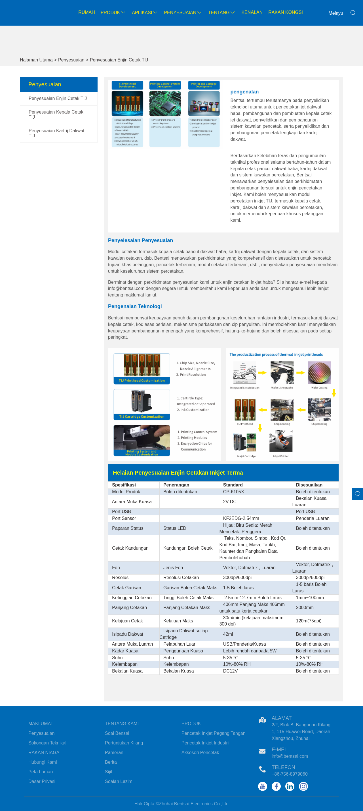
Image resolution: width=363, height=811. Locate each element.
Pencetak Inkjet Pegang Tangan (214, 733)
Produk (113, 12)
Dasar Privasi (41, 781)
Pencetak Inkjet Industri (205, 742)
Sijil (108, 771)
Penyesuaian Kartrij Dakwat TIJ (57, 133)
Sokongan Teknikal (47, 742)
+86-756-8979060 (290, 774)
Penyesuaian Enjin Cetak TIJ (119, 59)
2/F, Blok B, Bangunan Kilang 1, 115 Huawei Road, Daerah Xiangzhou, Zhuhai (301, 731)
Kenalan (252, 12)
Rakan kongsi (285, 12)
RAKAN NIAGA (43, 752)
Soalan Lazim (118, 781)
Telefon (283, 767)
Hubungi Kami (42, 762)
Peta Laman (40, 771)
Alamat (282, 718)
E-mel (279, 749)
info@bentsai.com (290, 756)
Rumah (86, 12)
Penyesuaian (183, 12)
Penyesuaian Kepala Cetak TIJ (56, 114)
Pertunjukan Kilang (124, 742)
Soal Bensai (117, 733)
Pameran (114, 752)
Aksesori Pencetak (200, 752)
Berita (111, 762)
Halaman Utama (36, 59)
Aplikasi (145, 12)
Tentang (222, 12)
